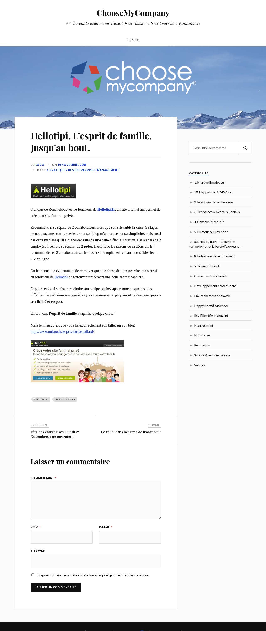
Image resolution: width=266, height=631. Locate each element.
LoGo (39, 164)
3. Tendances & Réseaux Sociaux (217, 212)
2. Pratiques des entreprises (71, 170)
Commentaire (44, 478)
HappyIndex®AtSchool (211, 306)
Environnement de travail (212, 296)
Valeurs (199, 365)
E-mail (105, 527)
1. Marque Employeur (209, 182)
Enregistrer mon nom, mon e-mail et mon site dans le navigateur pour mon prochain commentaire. (92, 575)
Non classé (202, 335)
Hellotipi (62, 277)
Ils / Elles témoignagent (211, 315)
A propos (133, 39)
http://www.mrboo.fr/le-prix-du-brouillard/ (62, 331)
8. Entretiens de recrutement (214, 256)
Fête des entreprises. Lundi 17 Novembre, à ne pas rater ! (55, 434)
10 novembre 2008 (72, 164)
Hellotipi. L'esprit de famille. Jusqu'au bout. (91, 141)
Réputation (202, 345)
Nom (36, 527)
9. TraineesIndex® (207, 266)
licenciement (64, 399)
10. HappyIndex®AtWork (213, 192)
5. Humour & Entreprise (211, 232)
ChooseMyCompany (133, 12)
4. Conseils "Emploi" (209, 222)
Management (108, 170)
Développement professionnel (216, 286)
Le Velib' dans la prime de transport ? (131, 432)
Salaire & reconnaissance (212, 355)
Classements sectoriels (210, 276)
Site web (38, 550)
